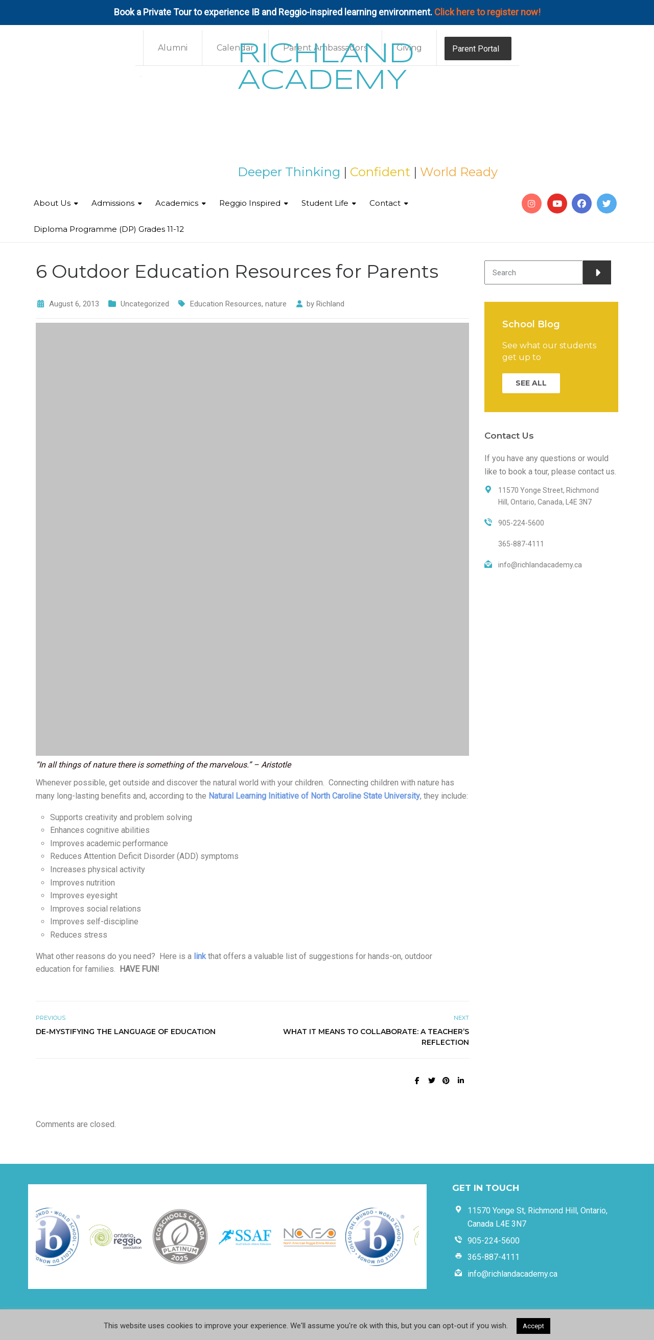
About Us (52, 203)
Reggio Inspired (250, 203)
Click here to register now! (487, 12)
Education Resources (226, 303)
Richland (330, 303)
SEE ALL (531, 383)
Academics (176, 203)
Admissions (112, 203)
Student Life (324, 203)
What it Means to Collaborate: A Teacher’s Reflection (376, 1037)
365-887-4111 (494, 1257)
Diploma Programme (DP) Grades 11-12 (109, 229)
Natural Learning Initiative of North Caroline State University (314, 796)
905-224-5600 (494, 1241)
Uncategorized (145, 303)
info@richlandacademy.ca (512, 1274)
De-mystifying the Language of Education (126, 1031)
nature (276, 303)
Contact (385, 203)
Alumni (173, 48)
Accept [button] (533, 1326)
